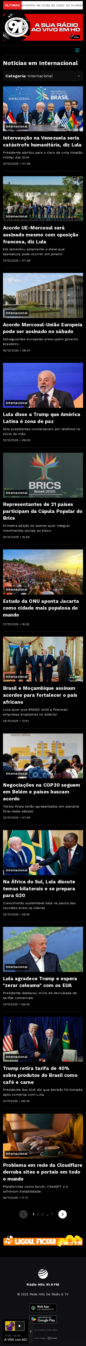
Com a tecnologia (43, 1338)
